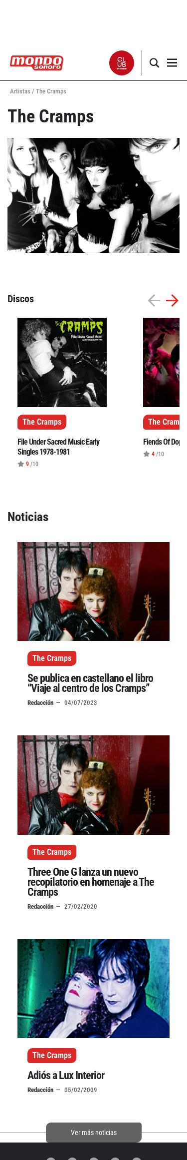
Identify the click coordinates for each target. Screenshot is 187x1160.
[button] (122, 62)
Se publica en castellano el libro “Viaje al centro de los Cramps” (90, 683)
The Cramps (51, 658)
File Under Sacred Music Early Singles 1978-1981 (58, 447)
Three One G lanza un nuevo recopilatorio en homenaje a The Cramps (90, 882)
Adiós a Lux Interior (65, 1075)
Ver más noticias (94, 1133)
